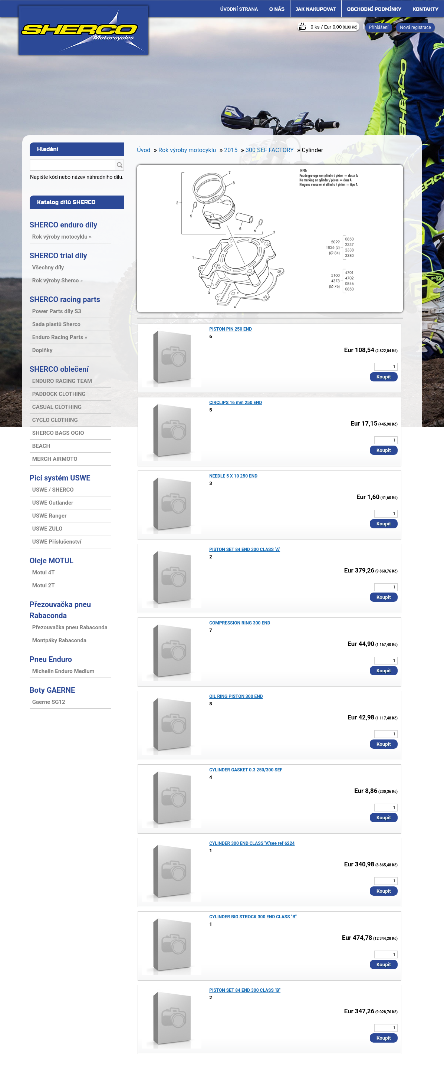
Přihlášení (379, 27)
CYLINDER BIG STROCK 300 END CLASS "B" (253, 916)
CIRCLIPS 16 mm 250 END (235, 402)
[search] (119, 165)
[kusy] (386, 367)
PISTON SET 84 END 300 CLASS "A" (244, 549)
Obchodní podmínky (374, 9)
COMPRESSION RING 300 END (239, 623)
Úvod (143, 150)
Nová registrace (415, 27)
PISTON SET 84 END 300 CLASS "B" (244, 990)
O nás (277, 9)
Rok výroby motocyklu (187, 150)
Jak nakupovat (316, 9)
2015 (230, 150)
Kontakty (425, 9)
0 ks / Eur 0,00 (333, 27)
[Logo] (83, 30)
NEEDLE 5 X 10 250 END (233, 476)
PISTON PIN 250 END (230, 329)
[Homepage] (239, 9)
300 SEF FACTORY (270, 150)
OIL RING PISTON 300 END (236, 696)
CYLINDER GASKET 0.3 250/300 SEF (245, 769)
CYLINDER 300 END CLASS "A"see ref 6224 (252, 843)
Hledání (48, 149)
